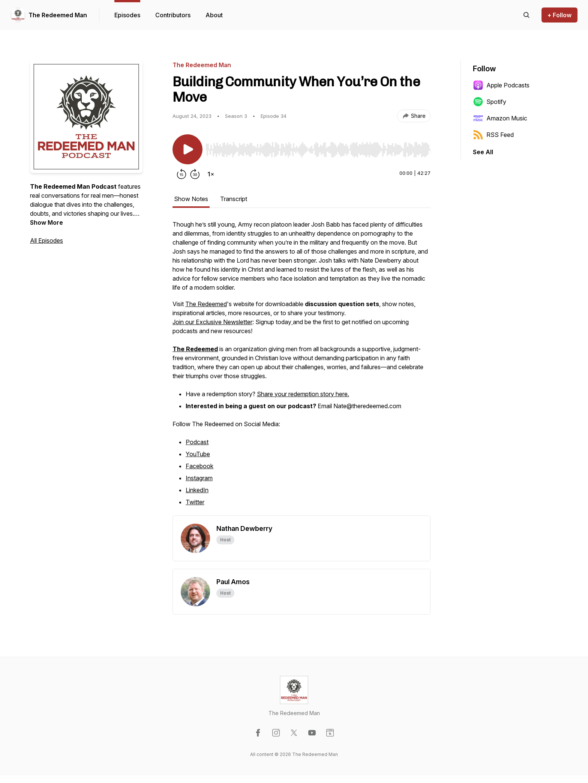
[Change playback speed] (210, 174)
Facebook (199, 466)
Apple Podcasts (501, 85)
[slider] (318, 150)
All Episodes (46, 240)
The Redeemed (206, 304)
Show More (46, 222)
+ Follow (560, 15)
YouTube (198, 454)
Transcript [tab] (233, 199)
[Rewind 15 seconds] (181, 174)
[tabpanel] (301, 367)
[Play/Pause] (187, 149)
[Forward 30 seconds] (195, 174)
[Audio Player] (318, 147)
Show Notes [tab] (191, 199)
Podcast (197, 442)
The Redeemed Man (57, 15)
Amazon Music (500, 118)
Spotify (489, 101)
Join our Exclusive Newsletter (212, 322)
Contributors (172, 15)
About (214, 15)
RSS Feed (493, 134)
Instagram (199, 478)
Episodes (127, 15)
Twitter (195, 502)
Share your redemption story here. (303, 394)
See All (483, 152)
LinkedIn (197, 490)
